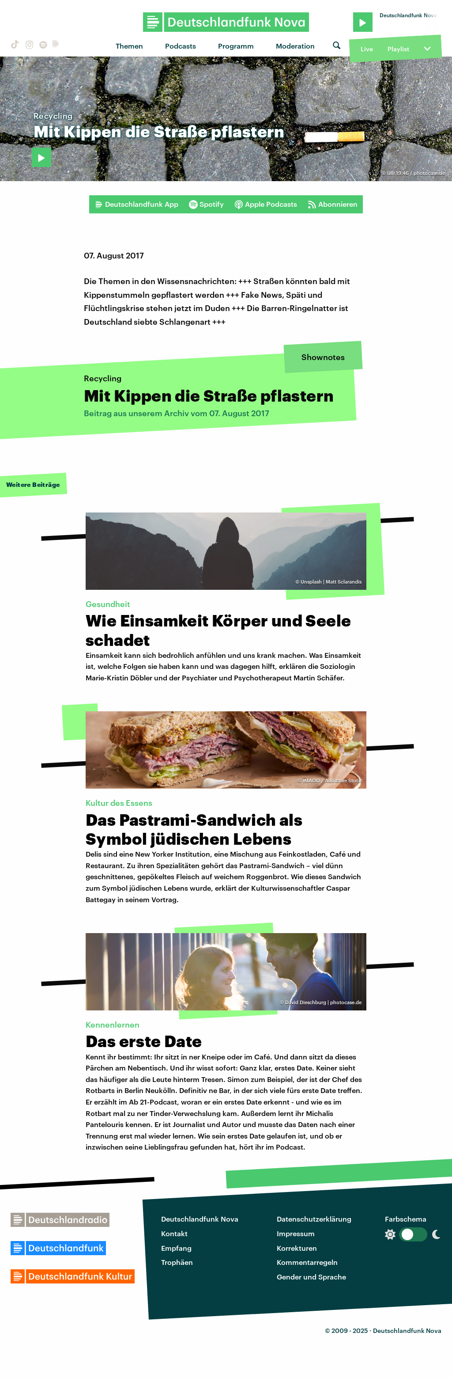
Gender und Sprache (311, 1276)
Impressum (296, 1233)
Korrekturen (297, 1248)
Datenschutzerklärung (314, 1219)
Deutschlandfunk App (136, 204)
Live (367, 49)
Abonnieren (333, 204)
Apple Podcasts (265, 204)
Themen (129, 46)
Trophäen (177, 1262)
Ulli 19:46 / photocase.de (416, 173)
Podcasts (180, 46)
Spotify (206, 204)
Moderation (295, 46)
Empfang (176, 1248)
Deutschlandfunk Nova (199, 1219)
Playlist (398, 49)
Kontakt (174, 1233)
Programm (236, 46)
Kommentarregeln (307, 1262)
